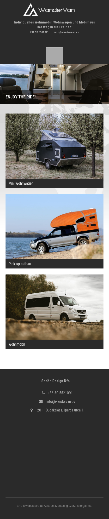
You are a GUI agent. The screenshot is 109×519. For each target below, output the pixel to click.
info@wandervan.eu (66, 32)
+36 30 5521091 (39, 32)
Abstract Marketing (56, 506)
